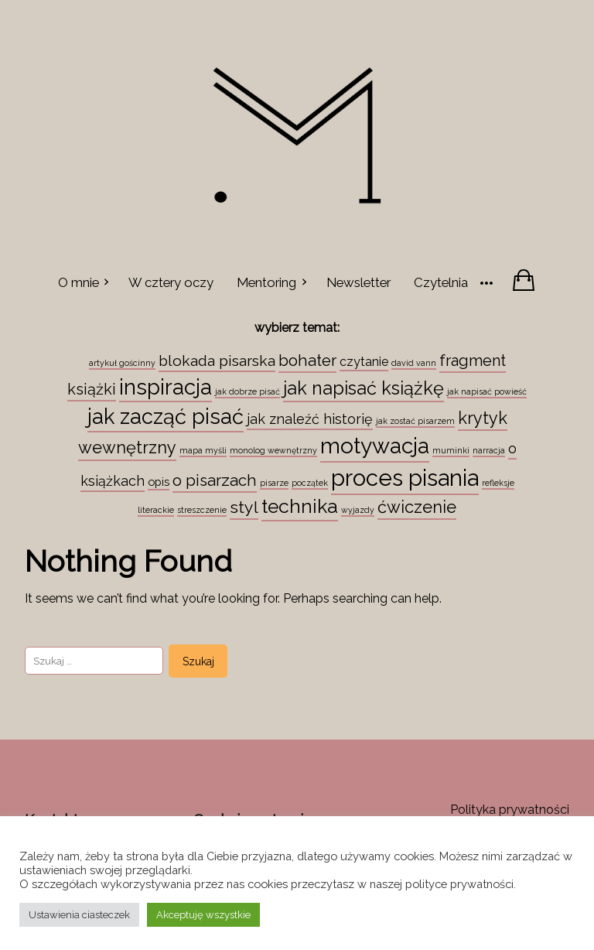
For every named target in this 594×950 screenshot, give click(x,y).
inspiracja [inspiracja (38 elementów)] (165, 386)
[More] (486, 281)
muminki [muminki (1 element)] (450, 450)
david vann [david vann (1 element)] (413, 362)
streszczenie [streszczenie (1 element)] (202, 509)
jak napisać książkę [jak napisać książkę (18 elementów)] (363, 388)
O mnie (78, 282)
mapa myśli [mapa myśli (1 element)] (203, 450)
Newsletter (358, 282)
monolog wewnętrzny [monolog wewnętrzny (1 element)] (273, 450)
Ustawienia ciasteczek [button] (79, 915)
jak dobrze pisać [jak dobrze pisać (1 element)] (247, 391)
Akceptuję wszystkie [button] (203, 915)
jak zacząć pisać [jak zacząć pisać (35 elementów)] (165, 416)
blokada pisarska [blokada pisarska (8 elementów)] (217, 360)
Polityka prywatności (509, 809)
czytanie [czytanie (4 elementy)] (364, 361)
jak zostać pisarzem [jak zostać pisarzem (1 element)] (415, 420)
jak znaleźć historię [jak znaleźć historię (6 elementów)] (310, 419)
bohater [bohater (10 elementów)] (307, 360)
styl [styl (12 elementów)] (244, 507)
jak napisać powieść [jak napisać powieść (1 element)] (487, 391)
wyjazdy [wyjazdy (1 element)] (357, 509)
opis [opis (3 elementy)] (158, 481)
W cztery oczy (170, 282)
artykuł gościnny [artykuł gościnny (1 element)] (122, 362)
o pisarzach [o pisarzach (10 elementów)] (214, 480)
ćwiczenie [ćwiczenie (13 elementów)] (416, 507)
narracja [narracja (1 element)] (489, 450)
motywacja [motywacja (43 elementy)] (374, 445)
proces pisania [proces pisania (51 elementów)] (405, 477)
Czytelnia (441, 282)
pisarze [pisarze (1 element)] (274, 482)
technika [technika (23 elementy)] (299, 506)
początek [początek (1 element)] (310, 482)
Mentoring (266, 282)
